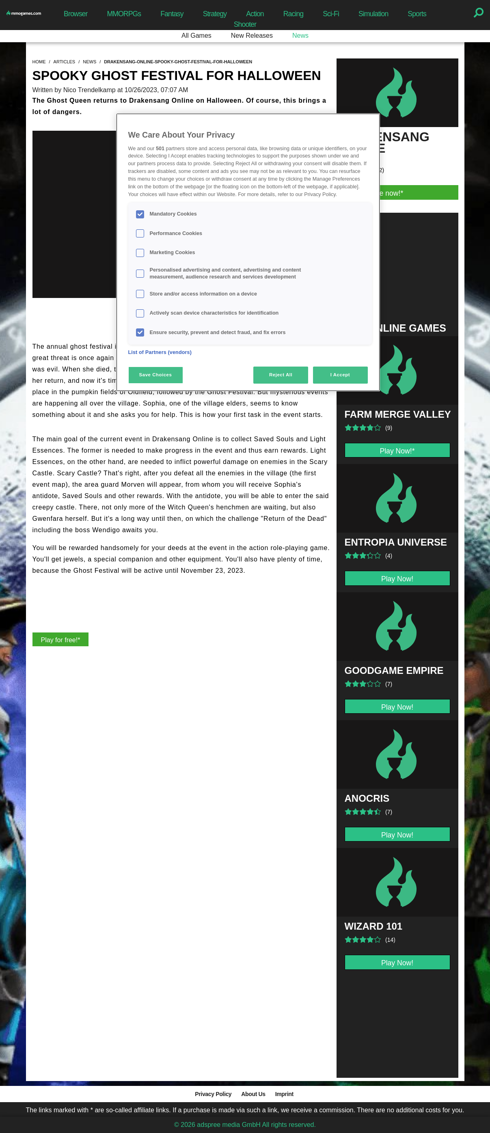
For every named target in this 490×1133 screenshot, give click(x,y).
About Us (253, 1094)
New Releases (252, 35)
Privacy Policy (213, 1094)
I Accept (340, 374)
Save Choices (155, 374)
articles (65, 61)
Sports (417, 14)
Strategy (215, 14)
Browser (75, 14)
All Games (196, 35)
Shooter (245, 24)
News (300, 35)
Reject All (280, 374)
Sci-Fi (331, 14)
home (39, 61)
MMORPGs (124, 14)
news (89, 61)
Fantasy (171, 14)
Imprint (284, 1094)
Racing (293, 14)
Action (255, 14)
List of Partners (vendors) (160, 352)
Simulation (373, 14)
